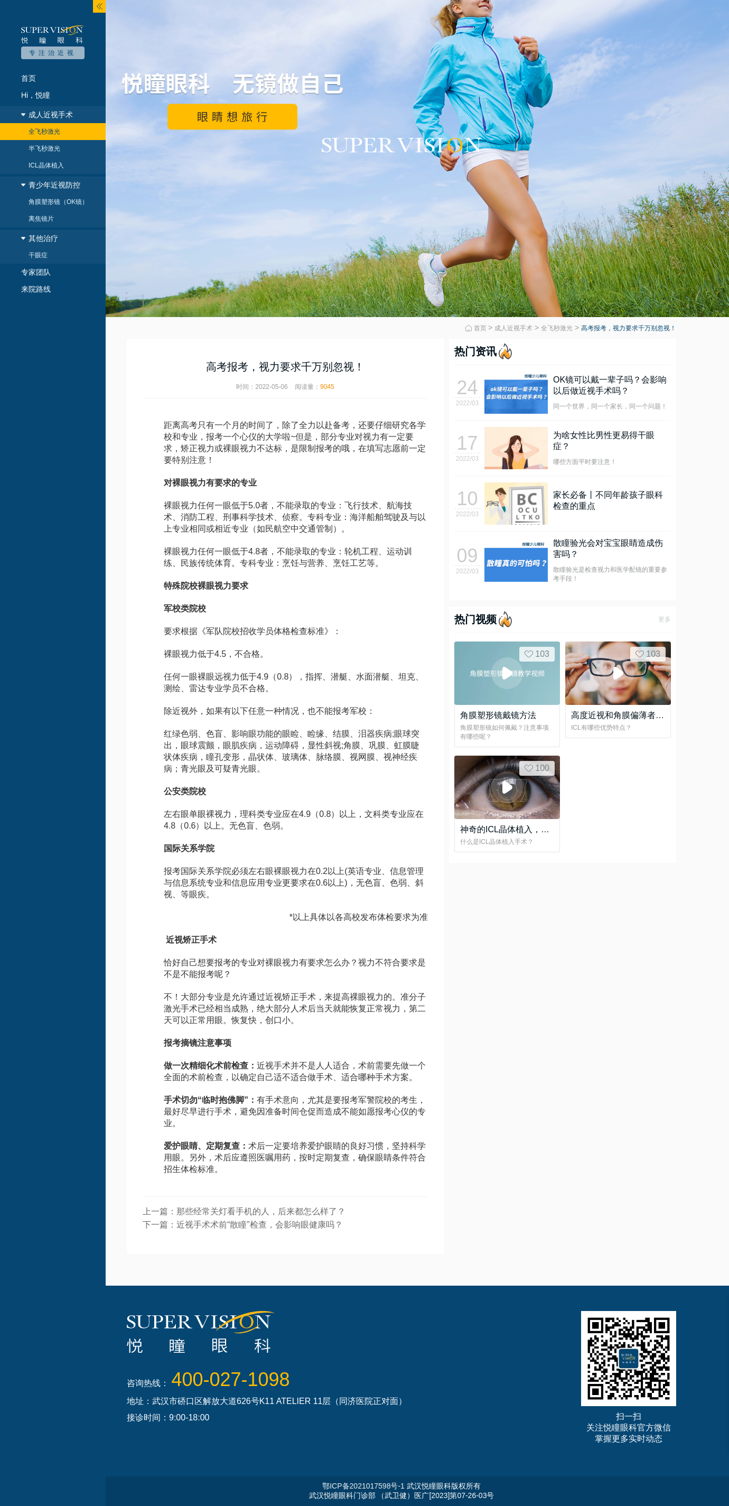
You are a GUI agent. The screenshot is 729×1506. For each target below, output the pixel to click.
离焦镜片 (41, 218)
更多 (664, 619)
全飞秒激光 (44, 131)
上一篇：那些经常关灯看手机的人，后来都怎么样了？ (244, 1211)
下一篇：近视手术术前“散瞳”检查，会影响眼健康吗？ (243, 1224)
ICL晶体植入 (46, 165)
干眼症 (38, 255)
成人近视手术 (513, 328)
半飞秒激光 (44, 148)
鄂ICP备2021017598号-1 (363, 1486)
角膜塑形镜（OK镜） (58, 202)
